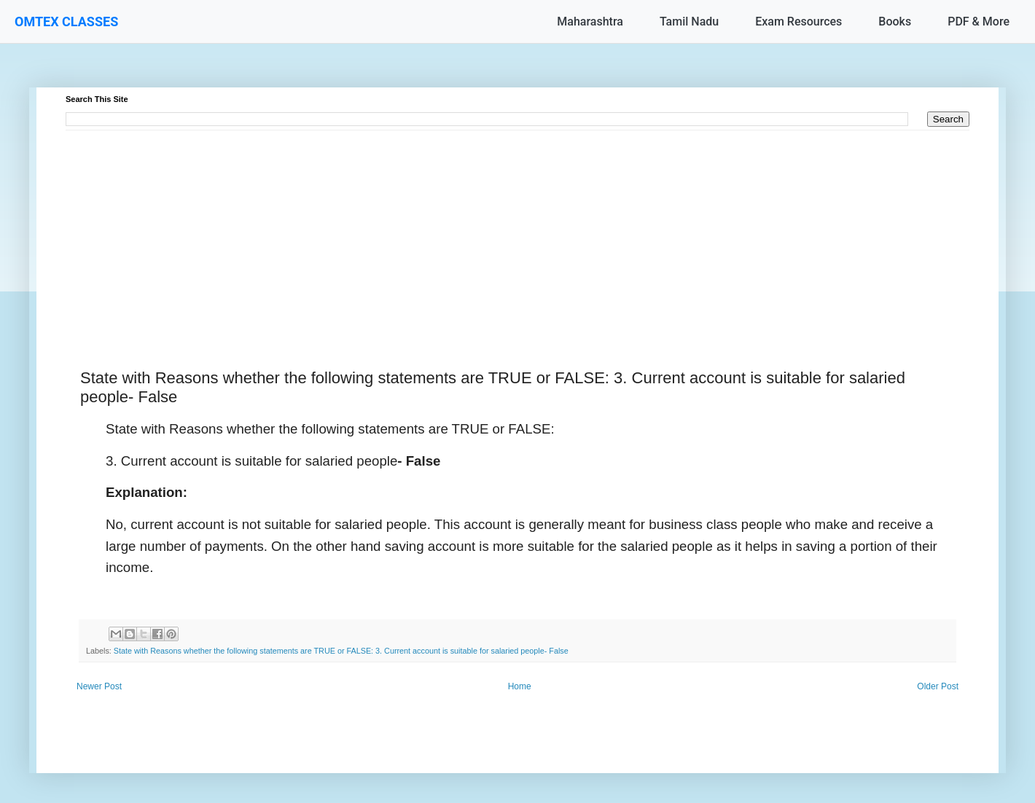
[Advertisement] (503, 232)
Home (519, 686)
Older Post (937, 686)
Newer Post (99, 686)
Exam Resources (798, 21)
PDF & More (978, 21)
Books (894, 21)
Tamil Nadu (689, 21)
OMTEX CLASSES (66, 21)
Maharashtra (590, 21)
